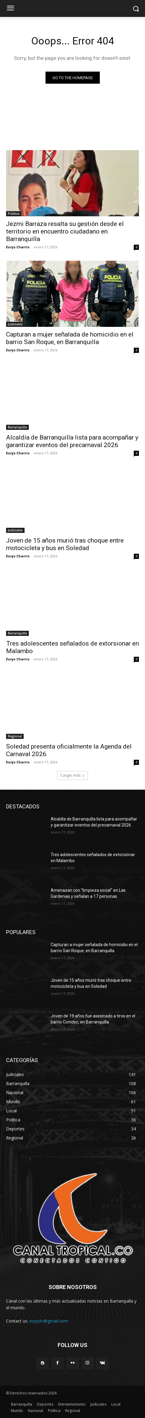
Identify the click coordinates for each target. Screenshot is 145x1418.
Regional (15, 736)
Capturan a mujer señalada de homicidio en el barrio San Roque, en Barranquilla (69, 338)
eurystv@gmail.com (48, 1321)
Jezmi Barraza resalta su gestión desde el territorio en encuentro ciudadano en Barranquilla (65, 231)
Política (13, 213)
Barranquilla (17, 427)
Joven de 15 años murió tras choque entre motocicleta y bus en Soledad (65, 544)
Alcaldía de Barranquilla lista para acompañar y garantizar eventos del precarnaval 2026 (72, 441)
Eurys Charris (17, 247)
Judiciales (15, 324)
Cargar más (72, 775)
